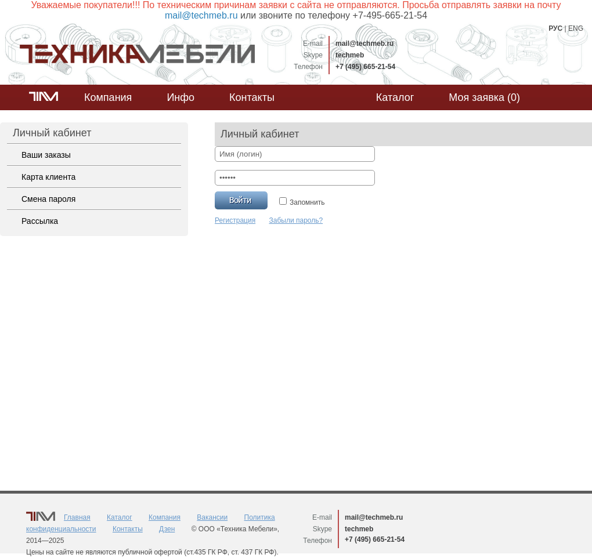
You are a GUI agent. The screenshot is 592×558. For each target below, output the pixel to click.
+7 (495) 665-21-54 (365, 67)
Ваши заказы (46, 155)
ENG (575, 28)
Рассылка (39, 221)
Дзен (167, 529)
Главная (77, 517)
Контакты (252, 97)
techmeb (349, 55)
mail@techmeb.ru (364, 43)
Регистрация (235, 220)
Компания (108, 97)
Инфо (180, 97)
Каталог (395, 97)
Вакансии (212, 517)
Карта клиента (48, 177)
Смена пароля (48, 199)
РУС (555, 28)
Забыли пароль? (296, 220)
